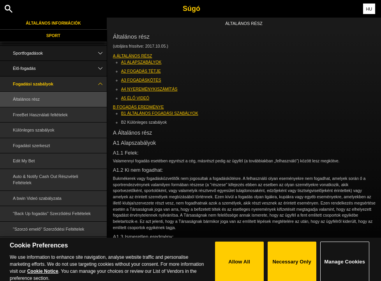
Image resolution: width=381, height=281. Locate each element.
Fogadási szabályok (60, 84)
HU (369, 9)
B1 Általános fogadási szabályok (159, 113)
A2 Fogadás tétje (141, 71)
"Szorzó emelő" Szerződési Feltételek (48, 229)
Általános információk (53, 23)
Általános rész (26, 99)
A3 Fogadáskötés (141, 80)
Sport (53, 35)
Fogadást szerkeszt (31, 145)
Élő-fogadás (60, 68)
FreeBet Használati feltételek (40, 114)
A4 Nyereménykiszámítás (149, 89)
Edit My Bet (24, 160)
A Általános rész (132, 55)
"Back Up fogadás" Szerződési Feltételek (52, 213)
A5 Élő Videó (135, 98)
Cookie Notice (42, 276)
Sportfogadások (60, 53)
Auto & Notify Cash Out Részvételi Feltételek (45, 179)
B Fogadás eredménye (138, 107)
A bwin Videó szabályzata (37, 198)
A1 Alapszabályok (141, 62)
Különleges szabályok (33, 130)
